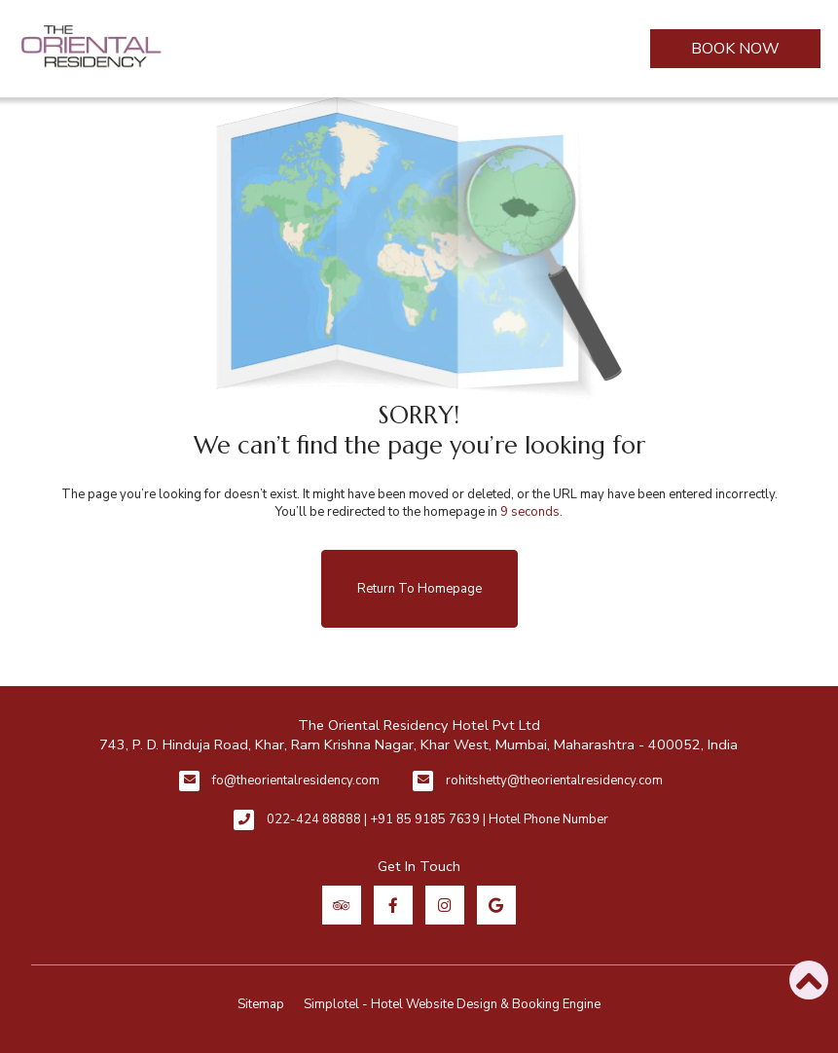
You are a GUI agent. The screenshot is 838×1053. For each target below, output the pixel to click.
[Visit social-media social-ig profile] (444, 905)
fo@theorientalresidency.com (296, 780)
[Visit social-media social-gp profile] (496, 905)
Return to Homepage (419, 589)
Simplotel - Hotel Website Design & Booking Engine (452, 1004)
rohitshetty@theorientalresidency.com (554, 780)
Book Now (735, 48)
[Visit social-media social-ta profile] (341, 905)
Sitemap (260, 1004)
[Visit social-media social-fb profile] (393, 905)
